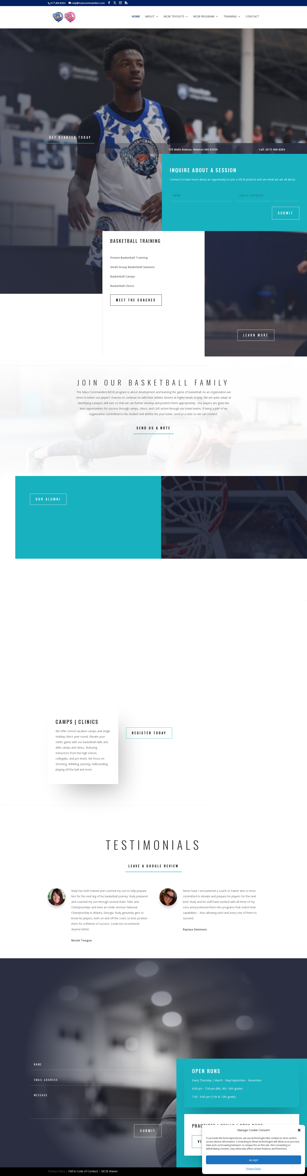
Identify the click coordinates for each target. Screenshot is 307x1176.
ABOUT (150, 18)
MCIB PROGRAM (203, 18)
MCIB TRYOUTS (174, 18)
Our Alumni (48, 499)
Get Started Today (70, 137)
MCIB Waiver (109, 1171)
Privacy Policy (253, 1168)
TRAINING (230, 18)
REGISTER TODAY (149, 733)
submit (285, 213)
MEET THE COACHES (136, 300)
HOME (136, 18)
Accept (253, 1160)
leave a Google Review (153, 866)
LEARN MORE (256, 335)
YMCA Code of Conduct (83, 1171)
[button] (299, 1130)
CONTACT (252, 18)
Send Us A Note (153, 428)
